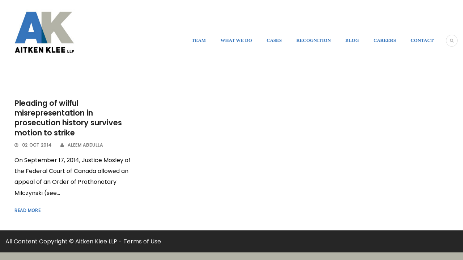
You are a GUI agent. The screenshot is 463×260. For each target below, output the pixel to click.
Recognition (313, 40)
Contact (422, 40)
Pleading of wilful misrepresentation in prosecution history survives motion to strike (68, 118)
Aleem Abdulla (85, 145)
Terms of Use (142, 241)
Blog (352, 40)
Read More (27, 210)
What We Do (236, 40)
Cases (274, 40)
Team (199, 40)
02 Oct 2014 (37, 145)
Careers (385, 40)
